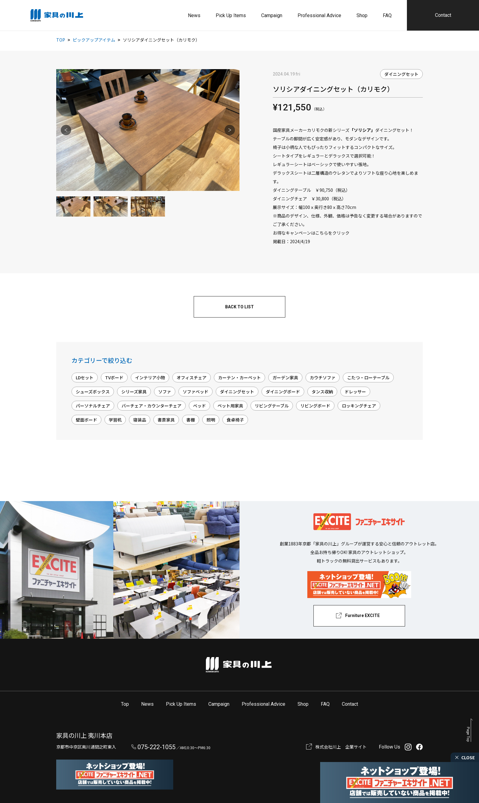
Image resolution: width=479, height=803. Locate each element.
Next (230, 130)
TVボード (114, 377)
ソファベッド (195, 391)
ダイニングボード (283, 391)
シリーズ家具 (134, 391)
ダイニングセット (401, 74)
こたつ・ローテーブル (368, 377)
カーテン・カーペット (239, 377)
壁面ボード (86, 420)
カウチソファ (322, 377)
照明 (211, 420)
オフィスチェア (192, 377)
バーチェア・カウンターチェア (151, 406)
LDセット (84, 377)
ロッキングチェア (359, 406)
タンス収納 (322, 391)
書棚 (190, 420)
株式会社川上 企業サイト (341, 747)
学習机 (115, 420)
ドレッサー (355, 391)
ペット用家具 (230, 406)
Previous (66, 130)
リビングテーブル (272, 406)
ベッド (199, 406)
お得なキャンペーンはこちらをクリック (311, 233)
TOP (60, 40)
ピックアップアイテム (94, 40)
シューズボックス (93, 391)
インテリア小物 (150, 377)
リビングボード (315, 406)
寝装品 (139, 420)
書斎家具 (166, 420)
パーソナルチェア (93, 406)
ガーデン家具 (285, 377)
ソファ (164, 391)
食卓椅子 (235, 420)
